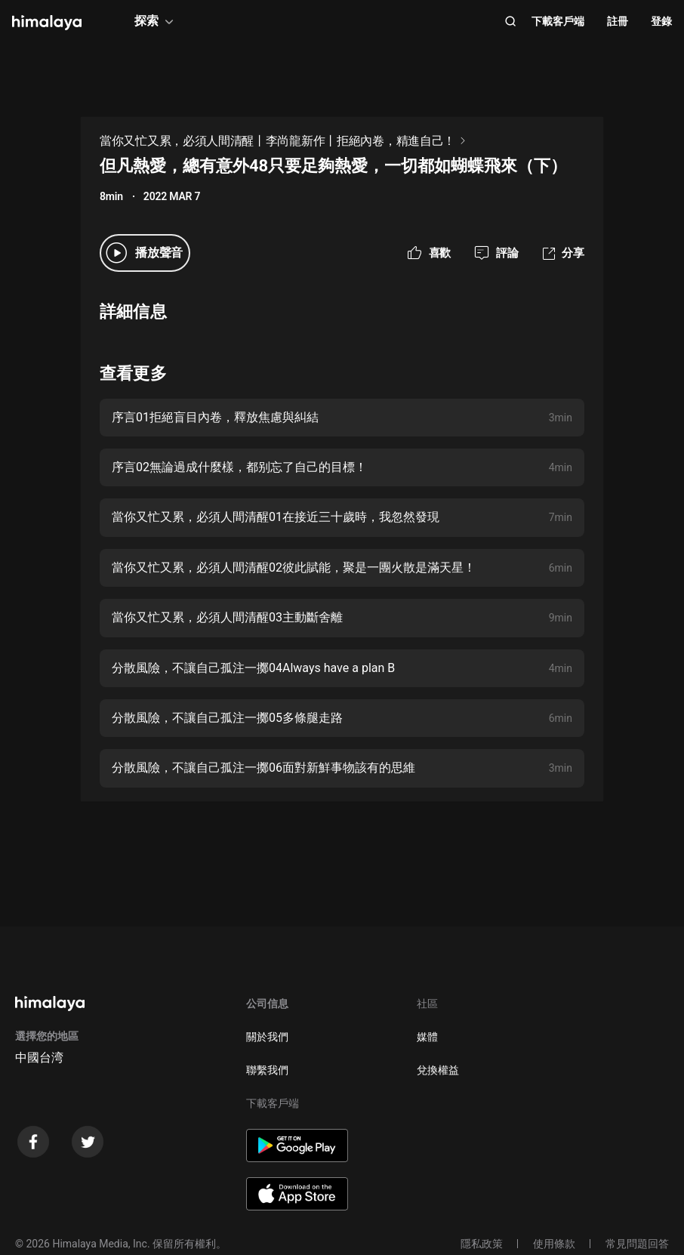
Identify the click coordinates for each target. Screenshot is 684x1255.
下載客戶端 (557, 21)
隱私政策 (482, 1244)
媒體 (427, 1037)
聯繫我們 (267, 1070)
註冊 (617, 21)
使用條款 (554, 1244)
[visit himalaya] (47, 22)
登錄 (661, 21)
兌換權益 (438, 1070)
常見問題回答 (637, 1244)
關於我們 (267, 1037)
